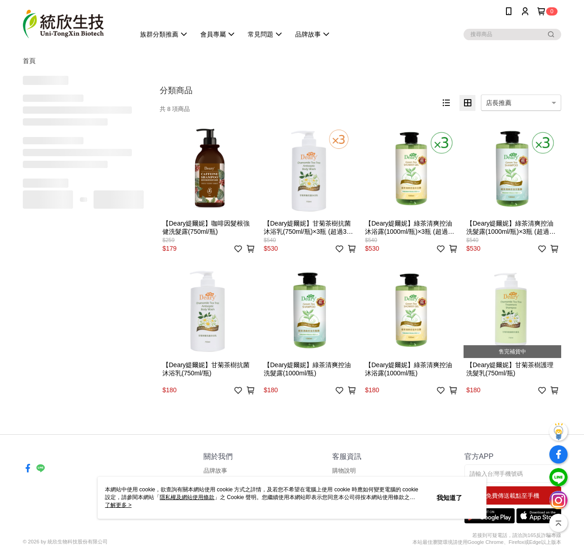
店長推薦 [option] (498, 102)
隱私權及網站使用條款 (187, 497)
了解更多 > (118, 505)
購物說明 (344, 470)
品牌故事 (215, 470)
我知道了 (449, 497)
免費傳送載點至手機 (512, 495)
